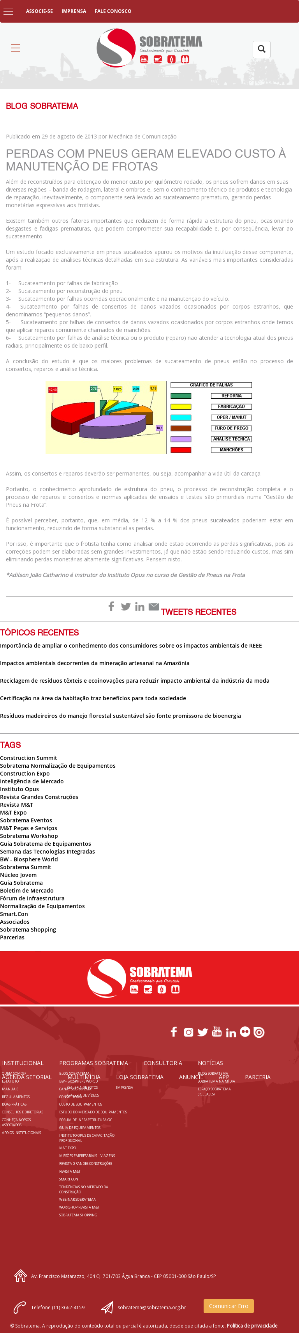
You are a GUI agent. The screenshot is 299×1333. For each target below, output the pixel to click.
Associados (15, 921)
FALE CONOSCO (113, 11)
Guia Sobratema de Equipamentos (45, 843)
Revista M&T (16, 804)
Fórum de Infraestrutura (32, 898)
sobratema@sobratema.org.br (152, 1307)
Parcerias (12, 937)
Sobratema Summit (25, 867)
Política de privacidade (252, 1325)
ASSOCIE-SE (39, 11)
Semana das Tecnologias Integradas (47, 851)
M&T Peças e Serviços (28, 828)
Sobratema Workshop (29, 836)
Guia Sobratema (21, 882)
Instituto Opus (19, 789)
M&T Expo (13, 812)
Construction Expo (25, 773)
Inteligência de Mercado (32, 781)
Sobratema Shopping (28, 929)
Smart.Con (14, 914)
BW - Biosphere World (29, 859)
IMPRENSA (74, 11)
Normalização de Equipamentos (42, 906)
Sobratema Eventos (26, 820)
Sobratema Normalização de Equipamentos (58, 765)
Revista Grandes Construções (39, 797)
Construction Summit (28, 757)
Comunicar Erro (228, 1306)
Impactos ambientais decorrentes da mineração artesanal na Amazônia (95, 663)
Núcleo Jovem (18, 875)
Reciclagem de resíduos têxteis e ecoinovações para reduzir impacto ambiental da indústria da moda (134, 680)
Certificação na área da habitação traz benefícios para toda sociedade (93, 698)
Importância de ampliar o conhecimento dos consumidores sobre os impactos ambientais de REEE (131, 645)
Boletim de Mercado (27, 890)
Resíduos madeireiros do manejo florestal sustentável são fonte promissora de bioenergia (120, 715)
